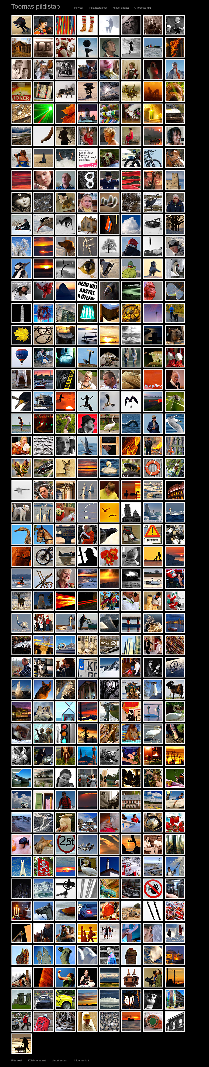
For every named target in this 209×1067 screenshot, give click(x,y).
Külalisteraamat (98, 7)
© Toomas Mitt (142, 7)
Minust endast (121, 7)
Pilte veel (78, 7)
